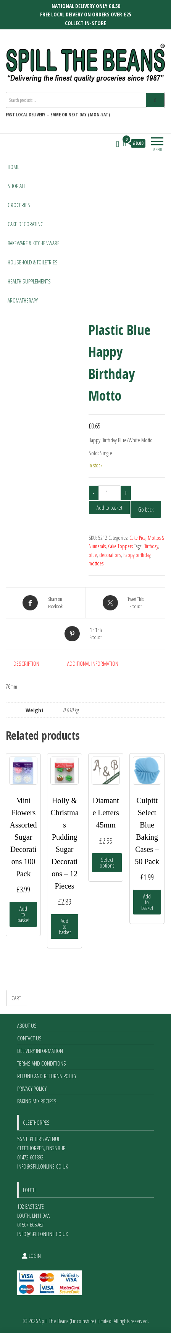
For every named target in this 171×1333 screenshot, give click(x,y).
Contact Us (29, 1038)
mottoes (96, 563)
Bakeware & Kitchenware (34, 243)
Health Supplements (29, 281)
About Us (27, 1025)
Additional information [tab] (92, 663)
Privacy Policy (32, 1088)
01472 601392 (30, 1157)
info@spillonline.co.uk (42, 1166)
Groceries (19, 205)
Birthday (151, 546)
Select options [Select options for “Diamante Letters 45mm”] (107, 862)
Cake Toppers (120, 546)
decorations (110, 555)
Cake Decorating (26, 224)
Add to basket (109, 507)
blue (93, 555)
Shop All (17, 186)
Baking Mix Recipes (36, 1101)
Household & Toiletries (33, 262)
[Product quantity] (109, 493)
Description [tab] (26, 663)
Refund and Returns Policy (46, 1076)
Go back (145, 509)
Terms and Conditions (41, 1063)
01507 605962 (30, 1224)
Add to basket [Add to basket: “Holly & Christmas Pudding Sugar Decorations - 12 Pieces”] (65, 926)
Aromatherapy (23, 300)
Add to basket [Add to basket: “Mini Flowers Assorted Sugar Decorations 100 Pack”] (23, 914)
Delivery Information (40, 1050)
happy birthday (136, 555)
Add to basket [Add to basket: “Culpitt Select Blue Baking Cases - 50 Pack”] (147, 901)
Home (13, 167)
